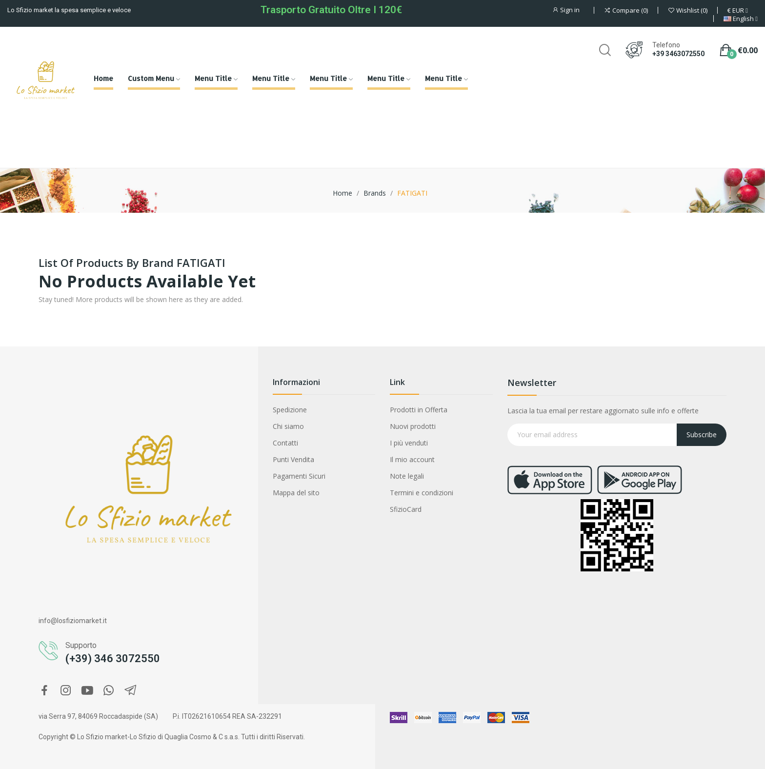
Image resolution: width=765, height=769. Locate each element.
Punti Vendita (293, 459)
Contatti (285, 442)
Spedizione (290, 409)
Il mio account (412, 459)
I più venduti (409, 442)
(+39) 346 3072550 (112, 658)
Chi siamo (288, 426)
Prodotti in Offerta (418, 409)
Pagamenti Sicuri (299, 476)
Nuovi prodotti (413, 426)
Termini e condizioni (421, 492)
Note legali (407, 476)
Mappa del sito (296, 492)
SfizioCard (406, 509)
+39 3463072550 (678, 53)
